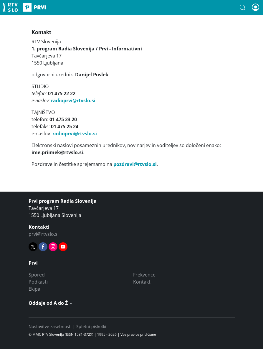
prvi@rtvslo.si (44, 234)
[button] (242, 7)
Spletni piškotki (91, 326)
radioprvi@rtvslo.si (73, 100)
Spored (37, 274)
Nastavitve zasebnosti (50, 326)
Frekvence (144, 274)
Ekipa (34, 289)
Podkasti (38, 282)
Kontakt (141, 282)
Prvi (24, 7)
